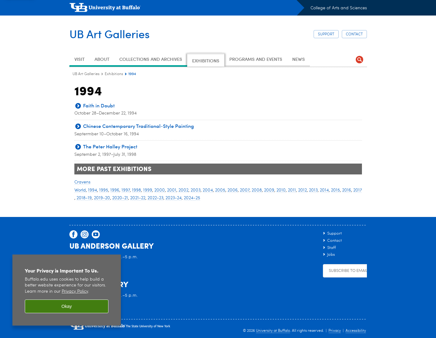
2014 (324, 190)
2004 (208, 190)
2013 (313, 190)
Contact (354, 34)
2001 (171, 190)
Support (326, 34)
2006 (232, 190)
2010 (281, 190)
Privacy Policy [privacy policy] (75, 291)
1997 (125, 190)
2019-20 (102, 198)
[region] (66, 290)
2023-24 (173, 198)
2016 (346, 190)
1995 (103, 190)
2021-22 (137, 198)
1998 (136, 190)
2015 (335, 190)
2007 (244, 190)
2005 (220, 190)
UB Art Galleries (109, 33)
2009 (269, 190)
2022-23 (155, 198)
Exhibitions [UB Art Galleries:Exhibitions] (114, 74)
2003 (195, 190)
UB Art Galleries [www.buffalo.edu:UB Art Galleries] (86, 74)
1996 (114, 190)
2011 (292, 190)
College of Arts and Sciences (338, 8)
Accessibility (356, 331)
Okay (66, 306)
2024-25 (192, 198)
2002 (183, 190)
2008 (257, 190)
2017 (357, 190)
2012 (302, 190)
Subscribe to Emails (349, 271)
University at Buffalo (273, 331)
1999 (147, 190)
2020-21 (120, 198)
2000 (159, 190)
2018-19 (84, 198)
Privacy (334, 331)
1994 (92, 190)
